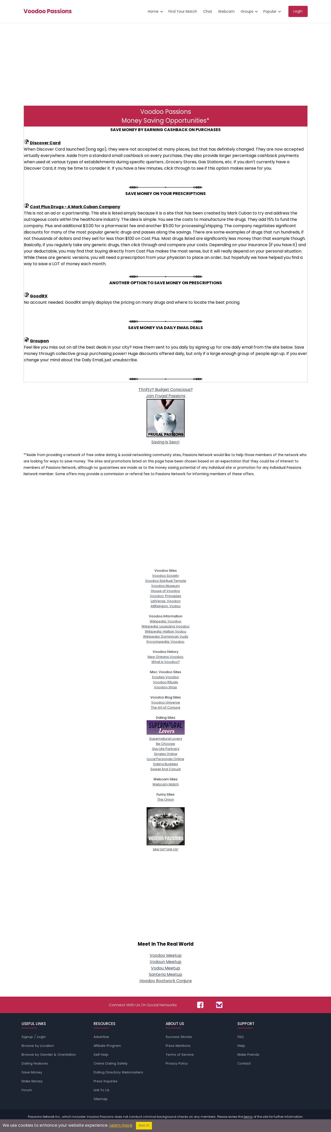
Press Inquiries (105, 1081)
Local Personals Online (165, 759)
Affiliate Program (107, 1045)
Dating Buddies (165, 764)
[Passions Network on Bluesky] (219, 1005)
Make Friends (248, 1054)
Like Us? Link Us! (166, 847)
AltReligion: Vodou (166, 606)
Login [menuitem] (298, 11)
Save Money (32, 1072)
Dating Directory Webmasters (118, 1072)
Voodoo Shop (165, 687)
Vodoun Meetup (165, 962)
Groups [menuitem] (247, 11)
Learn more (120, 1125)
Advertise (101, 1036)
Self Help (101, 1054)
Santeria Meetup (165, 974)
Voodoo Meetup (166, 955)
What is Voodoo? (165, 661)
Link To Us (101, 1090)
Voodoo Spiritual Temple (165, 580)
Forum (27, 1090)
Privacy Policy (177, 1063)
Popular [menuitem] (269, 11)
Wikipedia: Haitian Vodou (165, 631)
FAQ (240, 1036)
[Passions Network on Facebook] (200, 1005)
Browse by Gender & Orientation (49, 1054)
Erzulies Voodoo (165, 677)
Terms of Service (180, 1054)
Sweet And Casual (165, 769)
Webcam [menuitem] (226, 11)
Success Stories (179, 1036)
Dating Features (35, 1063)
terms (248, 1117)
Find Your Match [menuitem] (182, 11)
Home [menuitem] (153, 11)
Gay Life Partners (165, 748)
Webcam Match (165, 784)
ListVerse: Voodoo (166, 601)
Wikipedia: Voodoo (165, 621)
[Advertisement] (166, 63)
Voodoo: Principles (165, 596)
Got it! (143, 1125)
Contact (244, 1063)
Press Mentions (178, 1045)
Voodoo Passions (48, 11)
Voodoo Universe (165, 702)
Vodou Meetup (165, 968)
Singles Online (165, 753)
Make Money (32, 1081)
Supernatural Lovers (166, 736)
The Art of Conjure (165, 707)
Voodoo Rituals (165, 682)
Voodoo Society (165, 575)
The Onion (165, 799)
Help (241, 1045)
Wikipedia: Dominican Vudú (165, 636)
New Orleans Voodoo (165, 656)
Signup (27, 1036)
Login (41, 1036)
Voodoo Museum (165, 585)
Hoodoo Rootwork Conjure (166, 981)
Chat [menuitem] (207, 11)
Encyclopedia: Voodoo (165, 641)
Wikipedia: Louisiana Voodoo (165, 626)
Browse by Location (38, 1045)
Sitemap (101, 1099)
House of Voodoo (165, 590)
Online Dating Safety (111, 1063)
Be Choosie (165, 743)
